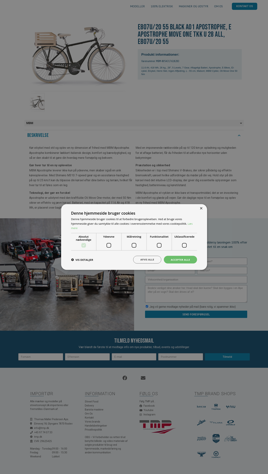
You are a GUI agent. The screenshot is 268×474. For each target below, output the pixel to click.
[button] (82, 259)
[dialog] (134, 237)
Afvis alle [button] (145, 259)
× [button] (201, 208)
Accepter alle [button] (180, 259)
